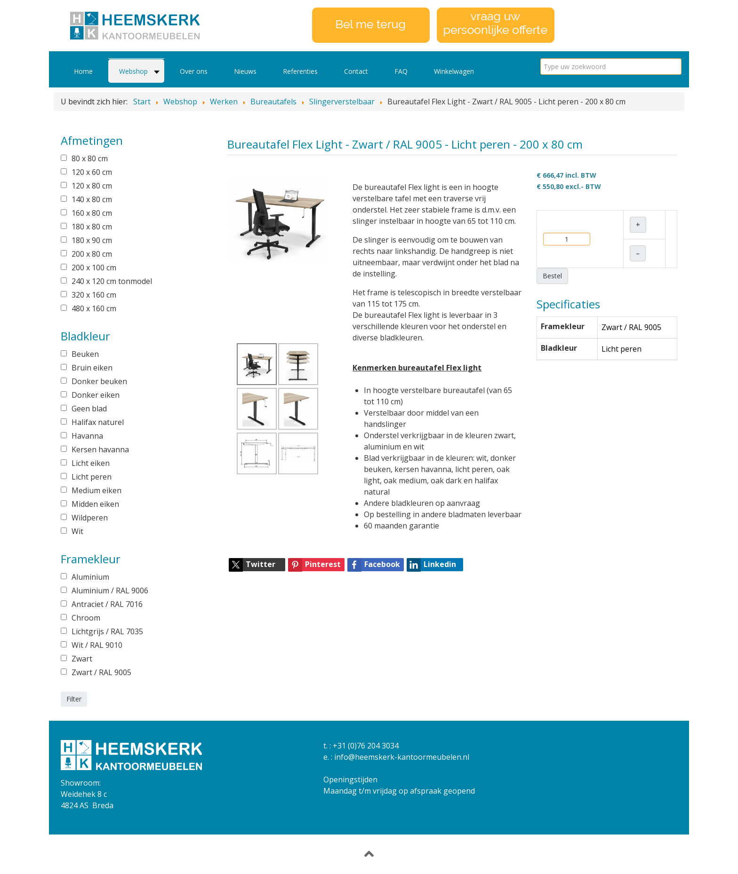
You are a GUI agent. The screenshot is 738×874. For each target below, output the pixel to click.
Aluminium (90, 577)
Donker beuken (99, 381)
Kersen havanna (100, 449)
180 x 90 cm (92, 240)
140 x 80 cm (92, 199)
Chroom (86, 618)
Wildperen (90, 517)
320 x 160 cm (94, 295)
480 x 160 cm (94, 308)
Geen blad (89, 408)
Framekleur (563, 326)
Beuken (85, 354)
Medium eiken (96, 490)
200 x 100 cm (94, 267)
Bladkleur (559, 348)
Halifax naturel (98, 422)
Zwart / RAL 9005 (101, 672)
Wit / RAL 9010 (97, 645)
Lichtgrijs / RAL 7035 (107, 631)
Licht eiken (91, 463)
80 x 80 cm (90, 158)
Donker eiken (96, 395)
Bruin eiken (92, 367)
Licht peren (92, 477)
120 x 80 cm (92, 186)
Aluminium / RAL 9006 (110, 590)
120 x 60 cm (92, 172)
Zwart (82, 659)
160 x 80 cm (92, 213)
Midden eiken (95, 504)
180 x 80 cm (92, 226)
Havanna (87, 436)
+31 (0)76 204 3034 (366, 745)
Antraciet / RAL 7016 (107, 604)
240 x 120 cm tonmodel (112, 281)
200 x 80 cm (92, 254)
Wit (77, 531)
